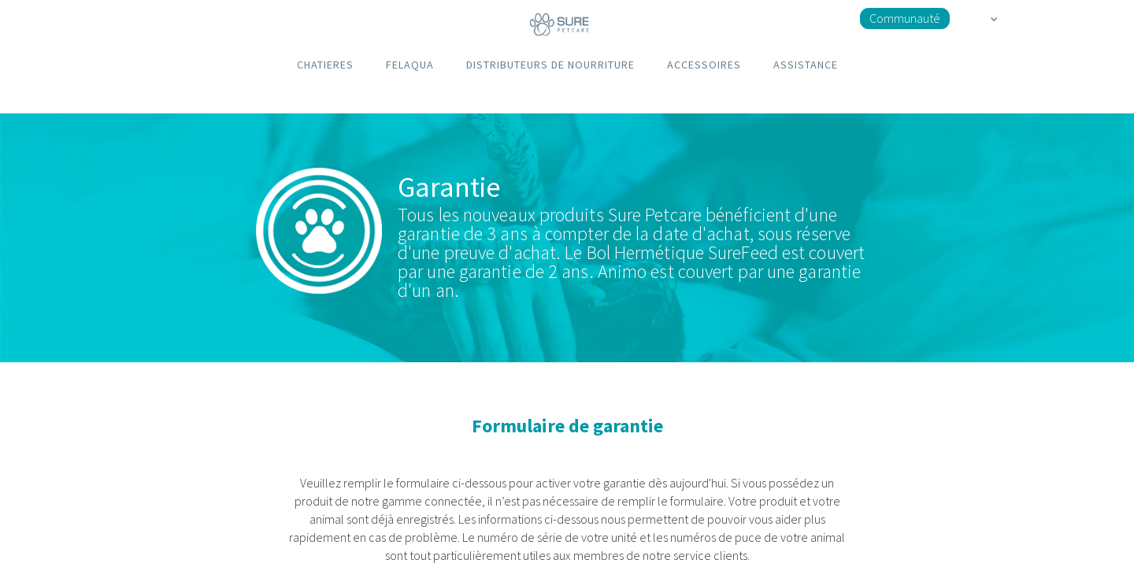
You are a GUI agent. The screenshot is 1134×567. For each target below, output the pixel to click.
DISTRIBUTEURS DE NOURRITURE (550, 64)
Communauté (904, 18)
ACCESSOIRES (704, 64)
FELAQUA (410, 64)
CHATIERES (325, 64)
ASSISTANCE (805, 64)
